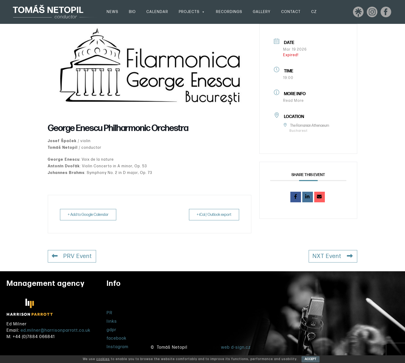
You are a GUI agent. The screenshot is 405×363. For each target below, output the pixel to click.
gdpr (112, 330)
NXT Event (333, 256)
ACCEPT (310, 359)
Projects (192, 12)
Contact (291, 12)
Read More (293, 100)
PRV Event (72, 256)
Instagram (117, 346)
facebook (117, 338)
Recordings (229, 12)
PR (110, 313)
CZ (314, 12)
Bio (132, 12)
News (112, 12)
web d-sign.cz (236, 347)
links (112, 321)
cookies (103, 359)
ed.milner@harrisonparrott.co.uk (56, 330)
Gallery (262, 12)
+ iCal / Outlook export (214, 214)
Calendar (157, 12)
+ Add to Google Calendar (88, 214)
